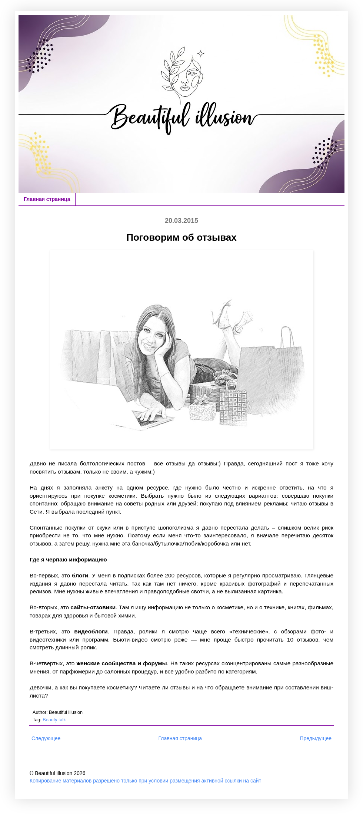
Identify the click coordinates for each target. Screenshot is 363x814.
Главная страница (47, 199)
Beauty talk (54, 719)
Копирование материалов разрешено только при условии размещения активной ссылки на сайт (145, 781)
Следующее (45, 738)
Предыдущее (316, 738)
